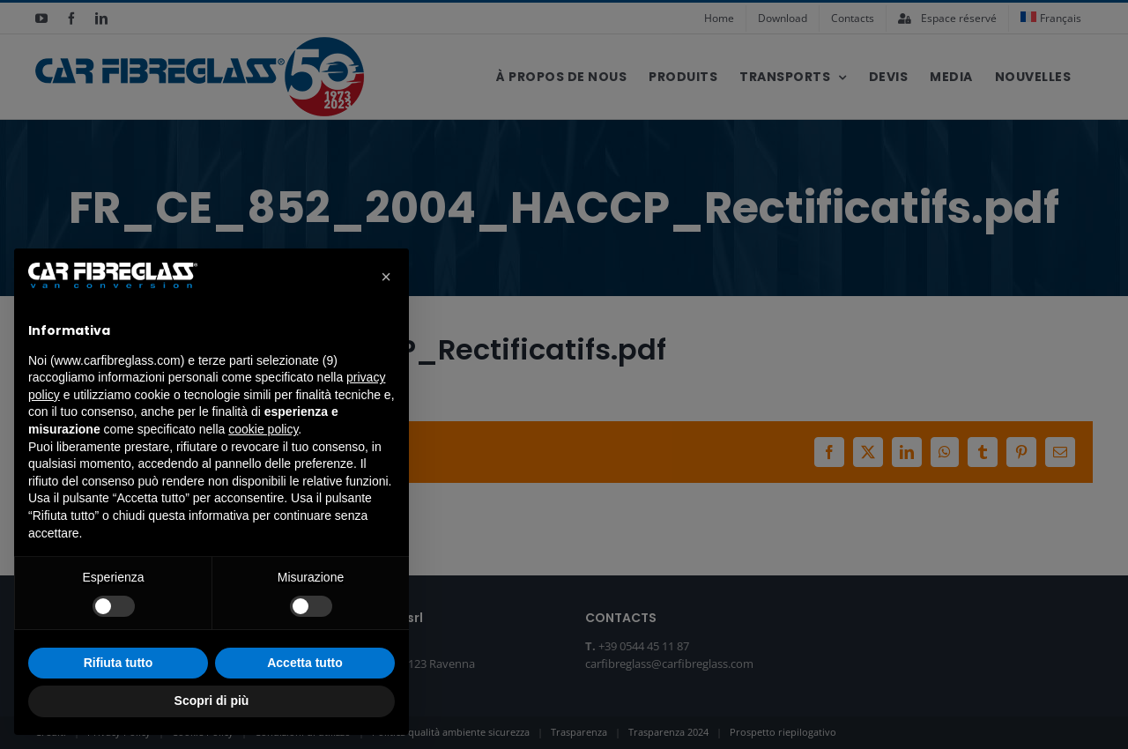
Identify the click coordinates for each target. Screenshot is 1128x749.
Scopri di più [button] (211, 700)
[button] (386, 277)
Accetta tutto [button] (305, 663)
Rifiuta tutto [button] (118, 663)
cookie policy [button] (263, 429)
